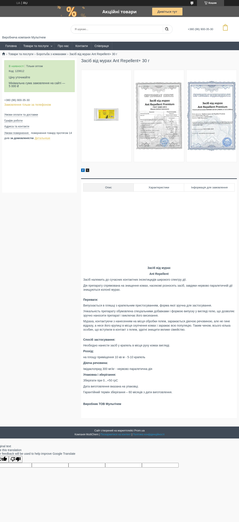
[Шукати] (167, 29)
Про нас (63, 46)
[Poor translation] (15, 459)
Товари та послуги (35, 46)
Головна (11, 46)
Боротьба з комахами (51, 54)
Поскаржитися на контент (116, 434)
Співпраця (102, 46)
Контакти (81, 46)
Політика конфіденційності (149, 434)
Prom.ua (139, 430)
